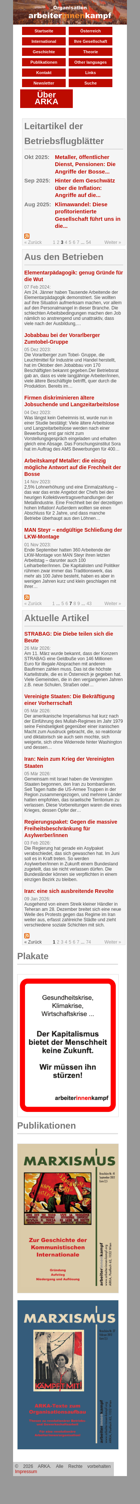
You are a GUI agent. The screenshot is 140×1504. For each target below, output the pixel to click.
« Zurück (33, 242)
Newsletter (44, 83)
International (43, 41)
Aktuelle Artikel (56, 618)
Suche (90, 83)
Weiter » (113, 242)
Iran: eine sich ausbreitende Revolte (69, 891)
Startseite (43, 31)
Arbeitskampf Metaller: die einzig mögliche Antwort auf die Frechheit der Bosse (72, 467)
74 (88, 942)
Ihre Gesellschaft (90, 41)
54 (88, 242)
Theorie (90, 52)
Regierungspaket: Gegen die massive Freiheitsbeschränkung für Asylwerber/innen (70, 828)
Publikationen (43, 62)
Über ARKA (47, 98)
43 (89, 603)
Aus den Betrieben (63, 257)
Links (90, 72)
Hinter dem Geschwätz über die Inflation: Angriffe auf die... (85, 187)
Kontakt (44, 72)
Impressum (26, 1471)
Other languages (90, 62)
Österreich (90, 31)
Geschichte (44, 52)
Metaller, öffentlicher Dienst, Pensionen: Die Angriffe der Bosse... (85, 164)
